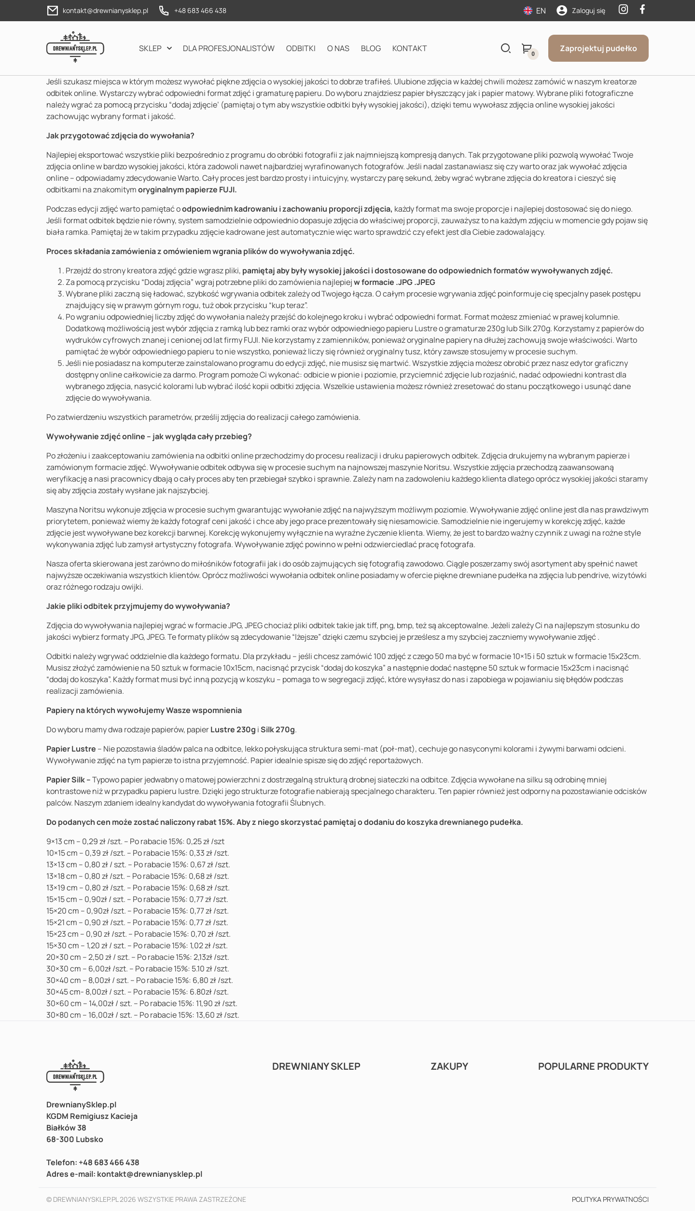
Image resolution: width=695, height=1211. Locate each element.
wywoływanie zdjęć (562, 637)
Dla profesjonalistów (229, 48)
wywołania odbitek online (314, 575)
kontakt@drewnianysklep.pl (105, 10)
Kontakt (409, 48)
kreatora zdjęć (152, 270)
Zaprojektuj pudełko (598, 48)
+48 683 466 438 (200, 10)
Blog (371, 48)
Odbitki (301, 48)
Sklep (150, 48)
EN (535, 10)
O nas (338, 48)
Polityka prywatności (610, 1199)
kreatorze (620, 81)
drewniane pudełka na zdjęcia (511, 575)
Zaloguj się (588, 10)
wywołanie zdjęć (312, 509)
